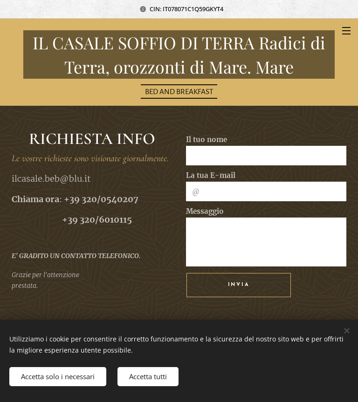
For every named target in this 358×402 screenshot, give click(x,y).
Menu (346, 30)
